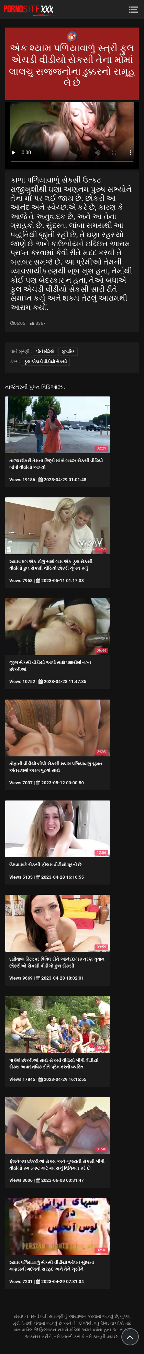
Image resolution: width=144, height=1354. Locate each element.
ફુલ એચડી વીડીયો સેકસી (45, 361)
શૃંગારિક (68, 351)
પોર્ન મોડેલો (45, 351)
